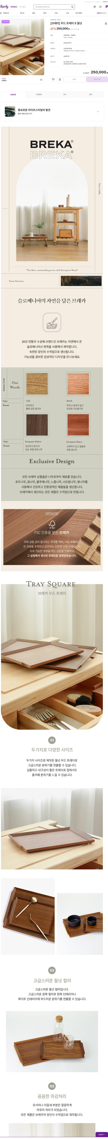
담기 (74, 79)
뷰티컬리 (22, 7)
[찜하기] (41, 80)
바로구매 (97, 79)
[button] (52, 112)
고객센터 (105, 1)
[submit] (72, 6)
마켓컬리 (13, 7)
